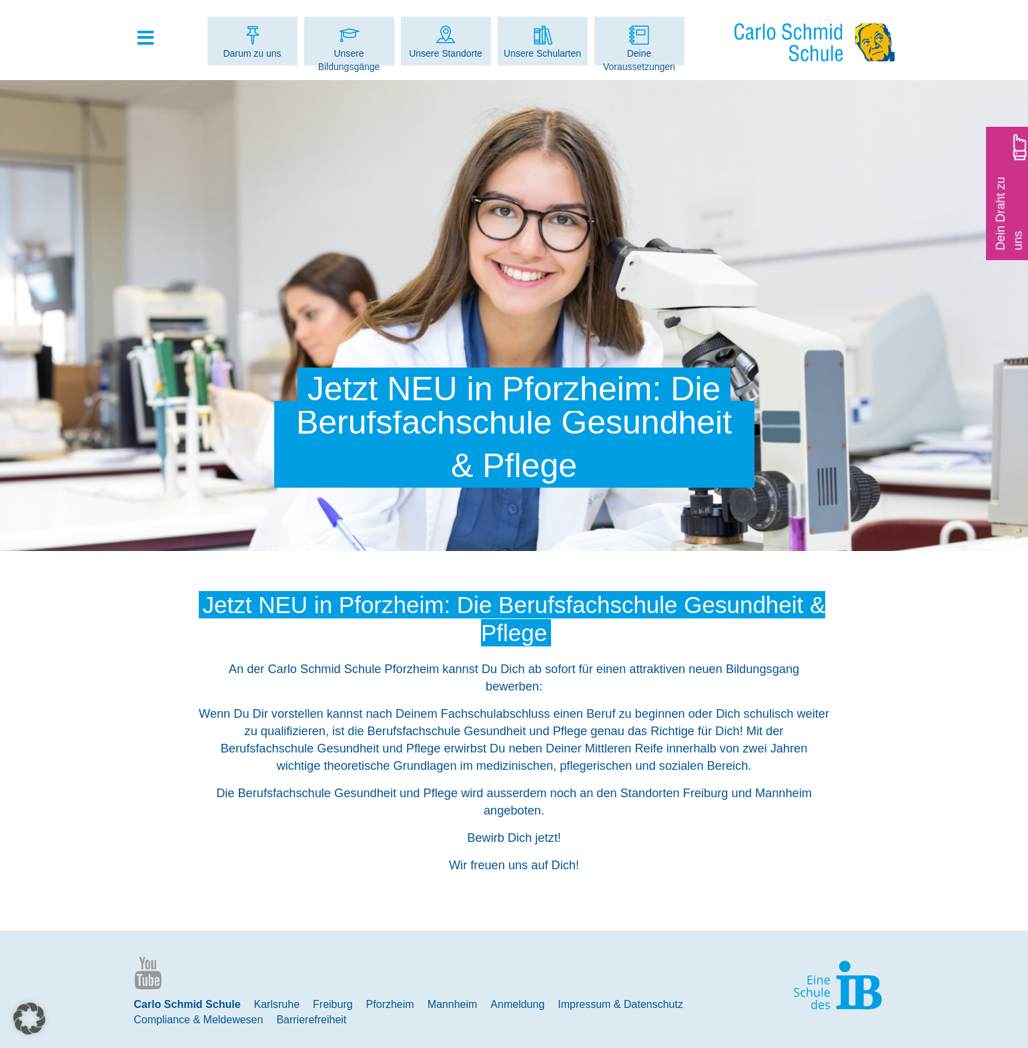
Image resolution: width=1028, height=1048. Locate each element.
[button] (29, 1018)
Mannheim (453, 1004)
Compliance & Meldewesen (199, 1019)
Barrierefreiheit (311, 1019)
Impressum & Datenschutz (620, 1004)
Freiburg (333, 1004)
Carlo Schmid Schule (187, 1004)
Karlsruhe (277, 1004)
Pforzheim (390, 1004)
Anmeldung (517, 1004)
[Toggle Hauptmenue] (152, 39)
